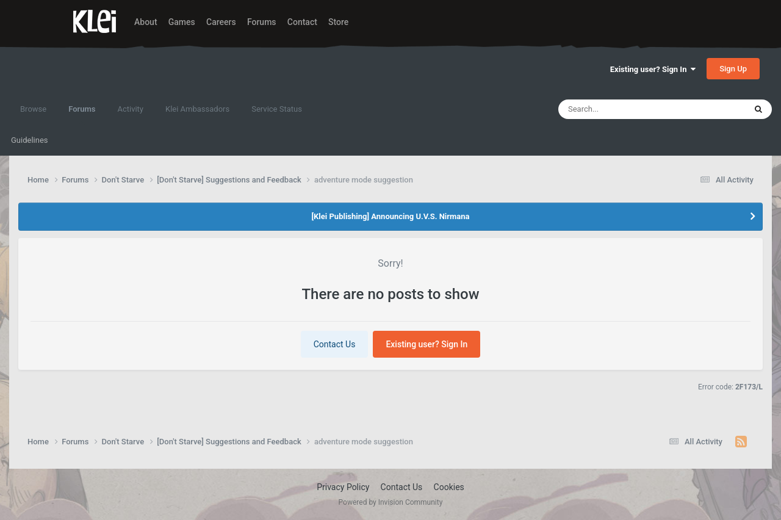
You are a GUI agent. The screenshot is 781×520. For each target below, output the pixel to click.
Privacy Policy (343, 487)
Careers (221, 22)
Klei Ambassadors (197, 109)
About (145, 22)
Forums (261, 22)
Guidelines (29, 140)
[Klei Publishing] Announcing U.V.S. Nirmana (390, 216)
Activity (130, 109)
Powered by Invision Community (391, 502)
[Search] (623, 109)
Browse (33, 109)
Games (181, 22)
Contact (302, 22)
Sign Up (733, 68)
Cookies (449, 487)
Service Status (276, 109)
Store (338, 22)
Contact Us (335, 344)
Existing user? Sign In (653, 69)
